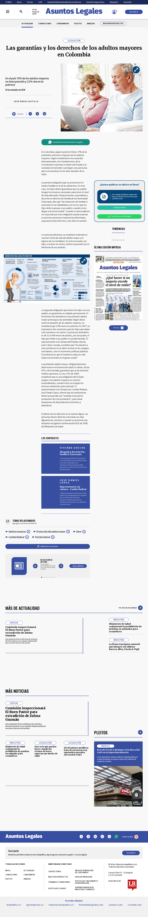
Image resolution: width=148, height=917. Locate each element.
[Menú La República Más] (7, 12)
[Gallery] (48, 564)
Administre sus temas (47, 546)
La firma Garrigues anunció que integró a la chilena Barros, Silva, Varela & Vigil (124, 647)
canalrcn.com (116, 905)
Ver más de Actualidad (131, 607)
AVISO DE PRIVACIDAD (83, 877)
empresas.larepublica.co (61, 905)
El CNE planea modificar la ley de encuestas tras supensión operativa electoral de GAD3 (76, 751)
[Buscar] (21, 12)
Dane (78, 531)
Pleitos (101, 732)
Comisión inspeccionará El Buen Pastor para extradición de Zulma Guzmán (20, 631)
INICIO (7, 870)
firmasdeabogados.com (91, 905)
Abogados (114, 2)
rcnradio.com (134, 905)
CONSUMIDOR (63, 23)
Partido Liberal (42, 537)
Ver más (118, 327)
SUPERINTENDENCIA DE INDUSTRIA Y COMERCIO (84, 888)
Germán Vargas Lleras (95, 2)
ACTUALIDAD (27, 23)
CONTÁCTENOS (54, 871)
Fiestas (30, 2)
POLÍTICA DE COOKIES (57, 888)
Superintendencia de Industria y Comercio (64, 2)
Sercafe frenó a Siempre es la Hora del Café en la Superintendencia (118, 751)
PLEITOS (78, 23)
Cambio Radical (16, 537)
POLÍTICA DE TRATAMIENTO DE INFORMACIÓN (86, 882)
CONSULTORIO (44, 23)
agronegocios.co (34, 905)
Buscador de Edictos (113, 23)
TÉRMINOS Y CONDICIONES (59, 882)
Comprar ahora (119, 207)
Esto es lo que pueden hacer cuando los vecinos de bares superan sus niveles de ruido (46, 751)
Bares (19, 2)
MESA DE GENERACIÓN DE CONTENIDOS (84, 871)
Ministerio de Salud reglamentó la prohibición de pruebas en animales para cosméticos (125, 628)
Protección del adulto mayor (50, 531)
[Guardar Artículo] (17, 114)
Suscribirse (133, 12)
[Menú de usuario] (114, 12)
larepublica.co (14, 905)
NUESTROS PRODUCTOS (58, 877)
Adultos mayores (17, 531)
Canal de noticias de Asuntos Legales (65, 142)
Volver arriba (130, 837)
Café (40, 2)
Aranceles (128, 2)
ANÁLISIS (91, 23)
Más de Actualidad (22, 608)
